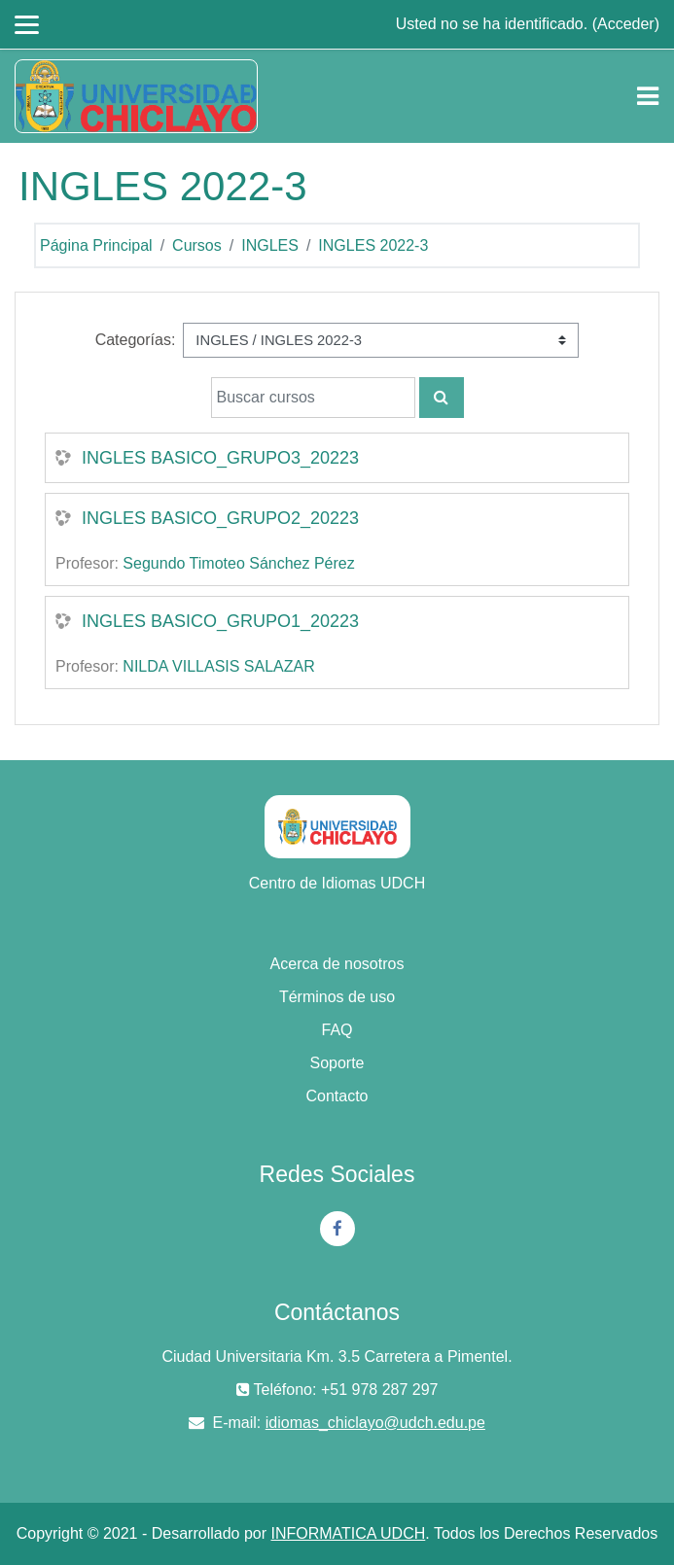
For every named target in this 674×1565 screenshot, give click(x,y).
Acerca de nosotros (337, 964)
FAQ (336, 1030)
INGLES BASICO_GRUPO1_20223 (220, 621)
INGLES (270, 245)
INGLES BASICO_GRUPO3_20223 (220, 458)
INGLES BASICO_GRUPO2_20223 (220, 518)
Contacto (336, 1096)
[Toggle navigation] (647, 96)
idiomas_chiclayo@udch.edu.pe (375, 1422)
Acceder (626, 24)
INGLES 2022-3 (373, 245)
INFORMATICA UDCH (347, 1533)
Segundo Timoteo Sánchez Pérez (238, 563)
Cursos (197, 245)
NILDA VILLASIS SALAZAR (218, 666)
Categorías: (135, 339)
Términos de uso (337, 997)
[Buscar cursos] (313, 397)
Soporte (336, 1063)
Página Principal (96, 245)
